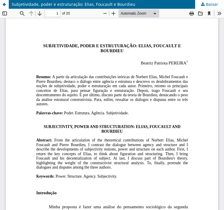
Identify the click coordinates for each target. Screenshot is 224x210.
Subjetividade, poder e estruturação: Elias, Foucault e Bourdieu (73, 4)
